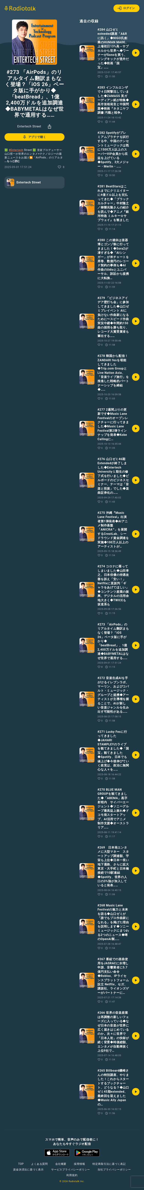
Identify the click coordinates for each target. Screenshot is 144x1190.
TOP (21, 1163)
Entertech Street (29, 126)
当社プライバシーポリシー (114, 1169)
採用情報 (79, 1163)
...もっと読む (12, 161)
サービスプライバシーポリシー (70, 1169)
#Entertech (16, 149)
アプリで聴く (34, 137)
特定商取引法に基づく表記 (109, 1163)
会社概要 (60, 1163)
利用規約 (71, 1175)
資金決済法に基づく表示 (28, 1169)
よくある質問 (39, 1163)
